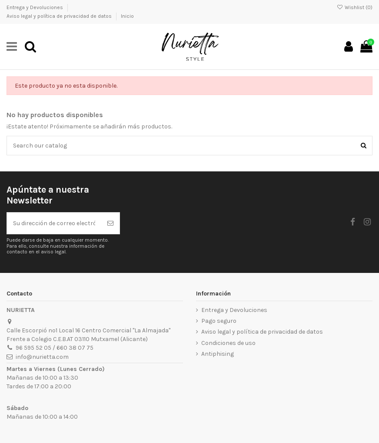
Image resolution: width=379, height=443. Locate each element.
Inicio (127, 16)
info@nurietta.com (42, 357)
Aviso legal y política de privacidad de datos (60, 16)
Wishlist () (354, 7)
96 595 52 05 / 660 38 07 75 (54, 347)
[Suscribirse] (110, 223)
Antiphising (217, 354)
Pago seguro (218, 321)
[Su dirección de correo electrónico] (54, 223)
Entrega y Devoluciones (35, 7)
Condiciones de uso (228, 343)
